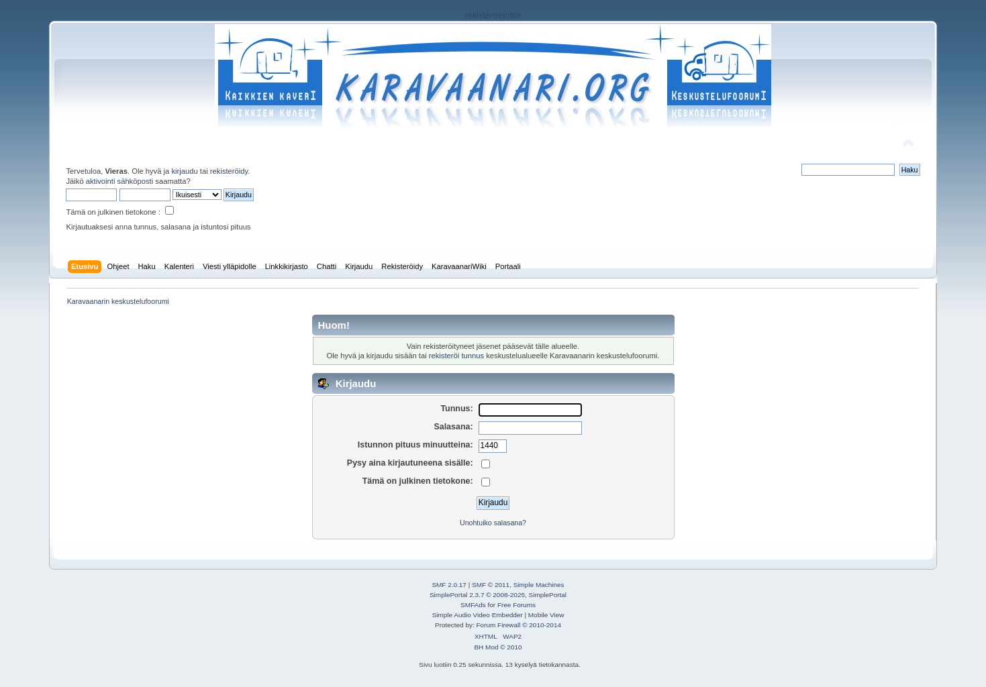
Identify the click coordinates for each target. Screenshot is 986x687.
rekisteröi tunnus (456, 356)
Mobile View (546, 615)
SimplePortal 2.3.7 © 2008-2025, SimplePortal (498, 594)
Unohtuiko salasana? (493, 523)
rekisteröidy (229, 171)
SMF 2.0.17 (449, 584)
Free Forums (516, 605)
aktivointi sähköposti (119, 181)
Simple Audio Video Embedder (477, 615)
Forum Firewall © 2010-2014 (519, 625)
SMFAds (473, 605)
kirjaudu (184, 171)
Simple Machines (538, 584)
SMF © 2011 (490, 584)
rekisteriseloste (493, 15)
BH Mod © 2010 (498, 647)
